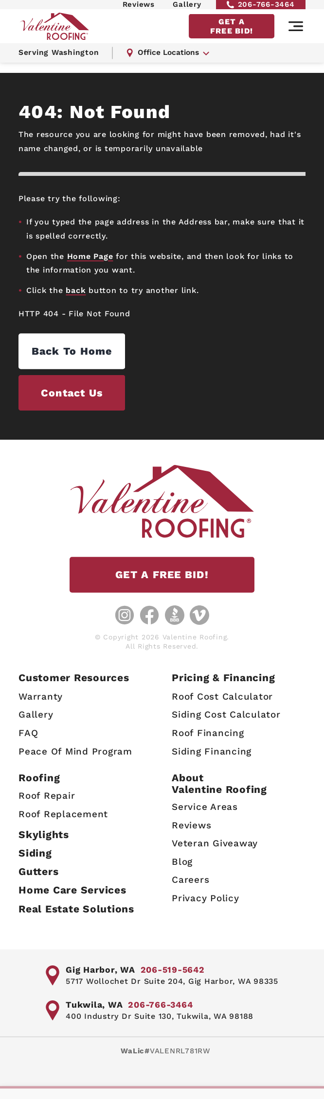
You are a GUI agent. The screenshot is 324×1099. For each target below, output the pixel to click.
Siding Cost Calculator (226, 713)
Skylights (43, 833)
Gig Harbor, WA (101, 969)
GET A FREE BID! (231, 35)
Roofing (39, 776)
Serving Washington (60, 63)
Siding (35, 852)
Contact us (96, 394)
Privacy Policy (205, 897)
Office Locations (171, 63)
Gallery (187, 8)
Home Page (90, 256)
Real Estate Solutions (76, 907)
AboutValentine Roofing (219, 782)
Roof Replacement (63, 812)
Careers (190, 878)
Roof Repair (46, 794)
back (76, 290)
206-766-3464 (261, 8)
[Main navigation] (296, 35)
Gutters (38, 870)
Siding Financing (212, 750)
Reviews (139, 8)
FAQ (28, 732)
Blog (182, 860)
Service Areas (205, 805)
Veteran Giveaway (215, 842)
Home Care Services (72, 888)
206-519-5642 (175, 969)
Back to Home (96, 351)
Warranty (40, 695)
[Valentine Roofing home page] (57, 35)
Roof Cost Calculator (222, 695)
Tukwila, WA (95, 1004)
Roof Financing (208, 732)
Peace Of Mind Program (75, 750)
